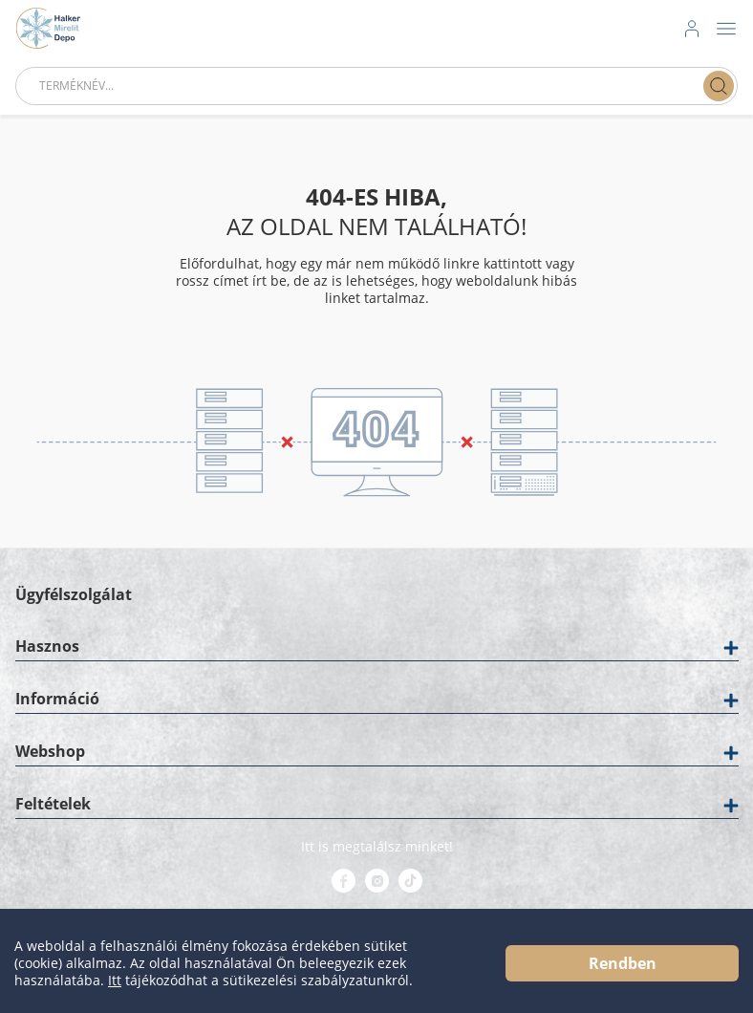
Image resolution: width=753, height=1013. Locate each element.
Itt (114, 980)
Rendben (622, 963)
